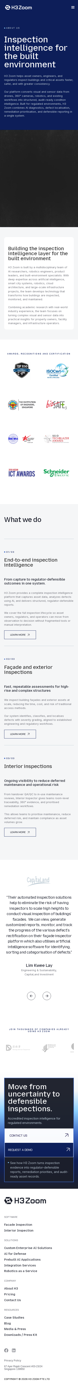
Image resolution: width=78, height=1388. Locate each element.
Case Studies (14, 1317)
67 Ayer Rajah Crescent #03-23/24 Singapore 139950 (23, 1368)
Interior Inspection (18, 1230)
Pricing (9, 1294)
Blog (7, 1323)
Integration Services (20, 1265)
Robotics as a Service (20, 1271)
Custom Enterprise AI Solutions (28, 1248)
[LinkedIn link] (14, 1350)
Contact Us (12, 1300)
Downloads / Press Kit (20, 1335)
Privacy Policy (12, 1360)
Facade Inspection (18, 1225)
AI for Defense (15, 1254)
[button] (73, 7)
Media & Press (15, 1329)
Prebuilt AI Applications (22, 1259)
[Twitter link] (6, 1350)
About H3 (11, 1288)
